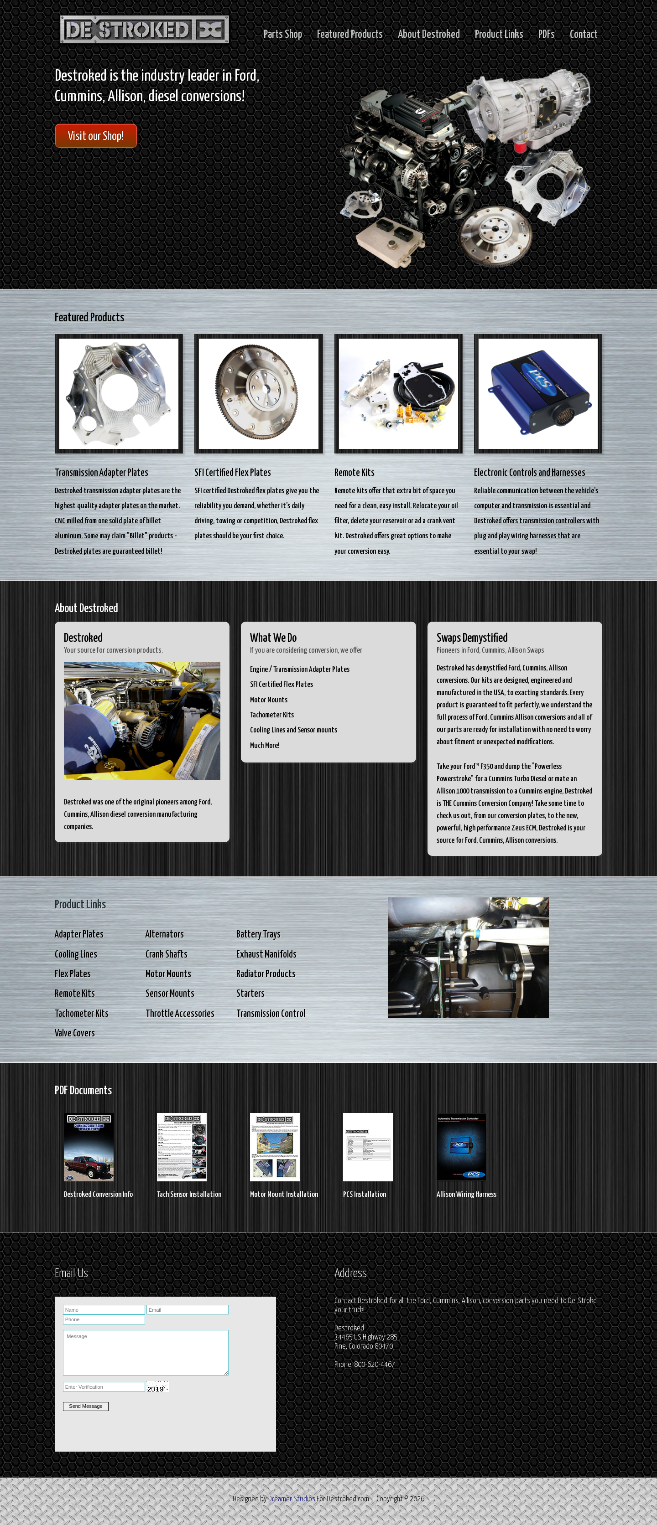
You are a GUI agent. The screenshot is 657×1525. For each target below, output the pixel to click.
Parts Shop (283, 34)
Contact (584, 34)
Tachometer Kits (82, 1014)
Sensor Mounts (170, 994)
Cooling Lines (76, 955)
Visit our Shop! (96, 136)
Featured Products (350, 34)
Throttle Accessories (180, 1014)
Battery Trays (258, 935)
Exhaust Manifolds (266, 955)
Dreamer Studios (291, 1499)
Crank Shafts (167, 955)
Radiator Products (266, 974)
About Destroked (429, 34)
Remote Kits (75, 994)
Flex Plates (73, 974)
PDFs (546, 34)
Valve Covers (75, 1034)
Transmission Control (270, 1014)
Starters (250, 994)
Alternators (165, 935)
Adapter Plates (79, 935)
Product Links (499, 34)
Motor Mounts (168, 974)
